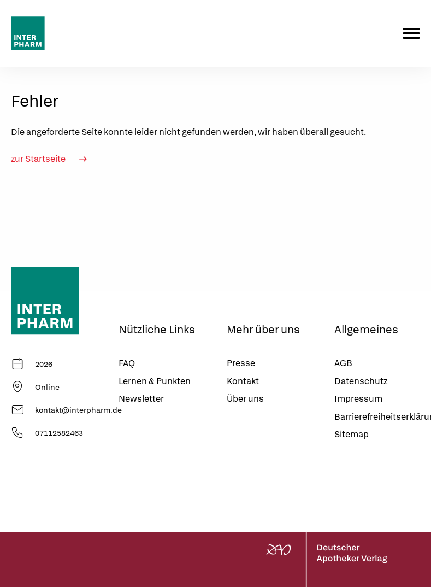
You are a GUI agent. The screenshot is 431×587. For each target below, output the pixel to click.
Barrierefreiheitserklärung (377, 416)
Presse (241, 363)
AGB (343, 363)
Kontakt (243, 381)
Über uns (245, 398)
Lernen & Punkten (155, 381)
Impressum (358, 398)
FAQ (127, 363)
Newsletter (141, 398)
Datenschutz (360, 381)
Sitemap (351, 434)
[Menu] (411, 33)
